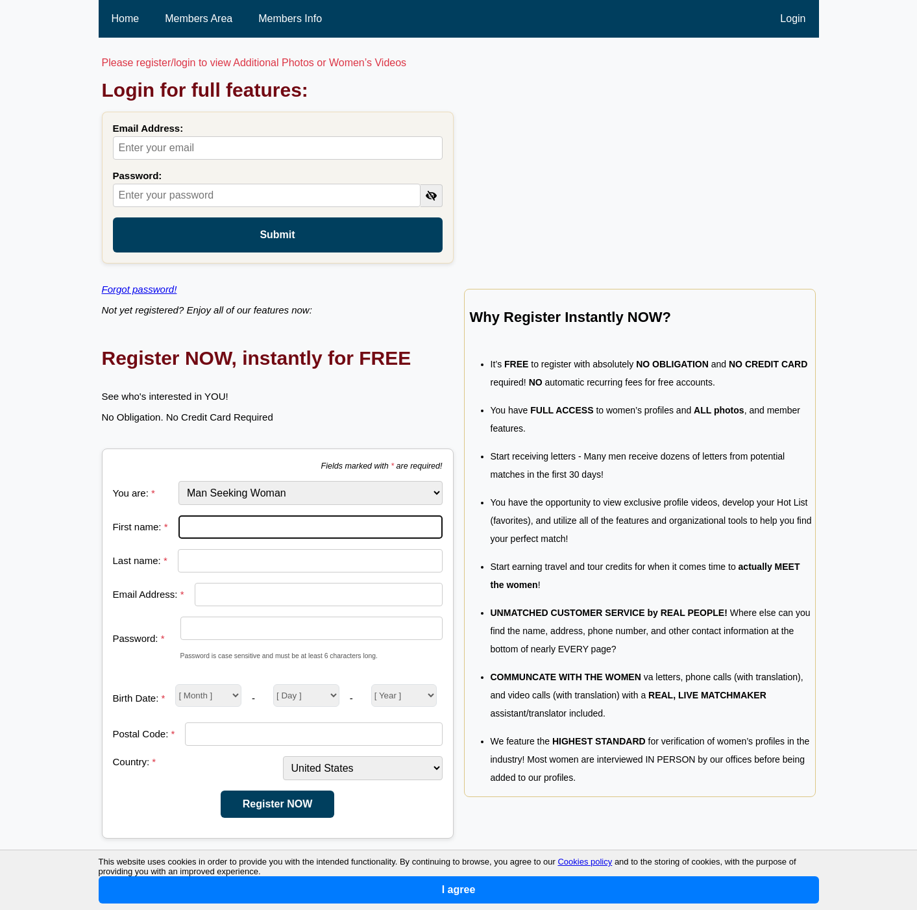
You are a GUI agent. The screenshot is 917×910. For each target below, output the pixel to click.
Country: (134, 761)
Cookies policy (584, 862)
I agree (459, 889)
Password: (137, 175)
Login (792, 18)
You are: (134, 492)
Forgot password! (139, 289)
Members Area (198, 18)
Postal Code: (144, 733)
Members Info (290, 18)
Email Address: (148, 128)
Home (126, 18)
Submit (277, 234)
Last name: (140, 560)
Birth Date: (139, 698)
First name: (140, 526)
